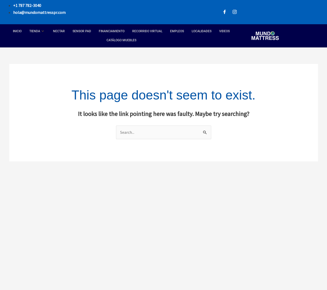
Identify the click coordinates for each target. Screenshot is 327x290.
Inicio (17, 31)
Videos (224, 31)
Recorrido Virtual (147, 31)
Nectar (59, 31)
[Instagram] (235, 12)
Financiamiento (112, 31)
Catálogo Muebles (121, 40)
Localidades (201, 31)
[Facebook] (225, 12)
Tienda (36, 31)
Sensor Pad (82, 31)
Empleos (177, 31)
